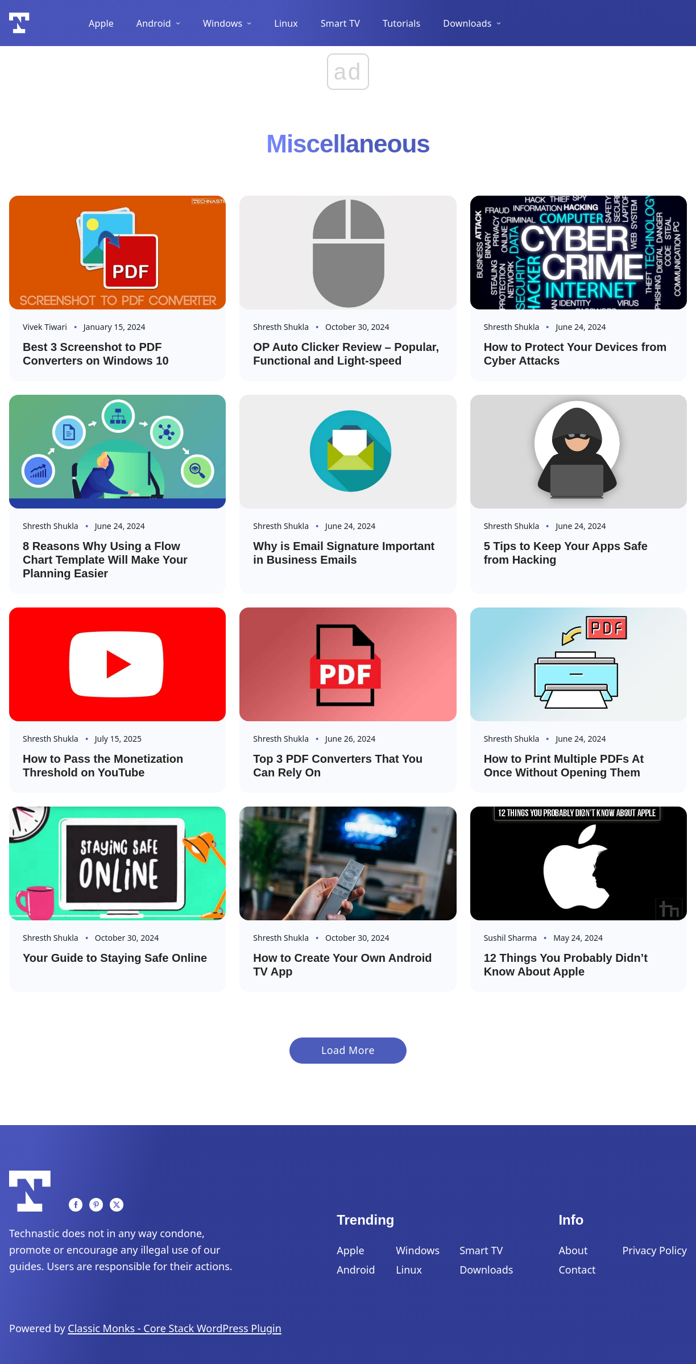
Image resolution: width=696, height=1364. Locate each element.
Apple (101, 23)
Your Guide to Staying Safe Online (115, 958)
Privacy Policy (654, 1250)
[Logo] (19, 23)
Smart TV (340, 23)
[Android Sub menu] (178, 23)
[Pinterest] (96, 1205)
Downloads (467, 23)
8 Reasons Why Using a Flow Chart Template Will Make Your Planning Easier (105, 560)
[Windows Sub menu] (249, 23)
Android (153, 23)
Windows (222, 23)
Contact (576, 1269)
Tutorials (401, 23)
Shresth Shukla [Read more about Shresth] (281, 326)
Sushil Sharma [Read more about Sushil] (510, 937)
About (572, 1250)
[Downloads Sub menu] (498, 23)
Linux (286, 23)
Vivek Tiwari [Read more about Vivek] (45, 326)
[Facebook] (75, 1205)
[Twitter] (116, 1205)
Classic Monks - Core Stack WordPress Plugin (174, 1328)
